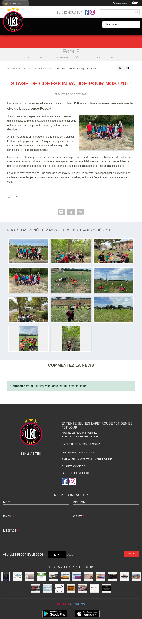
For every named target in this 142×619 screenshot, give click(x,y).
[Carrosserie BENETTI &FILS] (100, 576)
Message (11, 531)
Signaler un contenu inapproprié (87, 459)
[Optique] (136, 576)
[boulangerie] (71, 588)
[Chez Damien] (35, 588)
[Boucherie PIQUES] (82, 588)
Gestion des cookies (77, 473)
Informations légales (78, 452)
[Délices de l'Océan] (17, 576)
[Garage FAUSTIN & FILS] (88, 576)
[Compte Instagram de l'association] (92, 12)
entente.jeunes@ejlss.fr (81, 444)
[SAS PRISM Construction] (112, 576)
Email (8, 516)
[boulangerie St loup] (76, 576)
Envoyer (131, 554)
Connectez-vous (21, 385)
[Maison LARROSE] (124, 576)
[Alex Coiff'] (29, 576)
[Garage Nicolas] (53, 576)
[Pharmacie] (94, 588)
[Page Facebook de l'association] (87, 12)
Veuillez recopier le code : (25, 555)
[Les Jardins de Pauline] (65, 576)
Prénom (80, 502)
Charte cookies (73, 466)
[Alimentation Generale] (41, 576)
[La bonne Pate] (59, 588)
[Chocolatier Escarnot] (106, 588)
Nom (8, 502)
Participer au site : (125, 3)
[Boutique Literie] (5, 576)
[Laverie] (47, 588)
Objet (78, 516)
